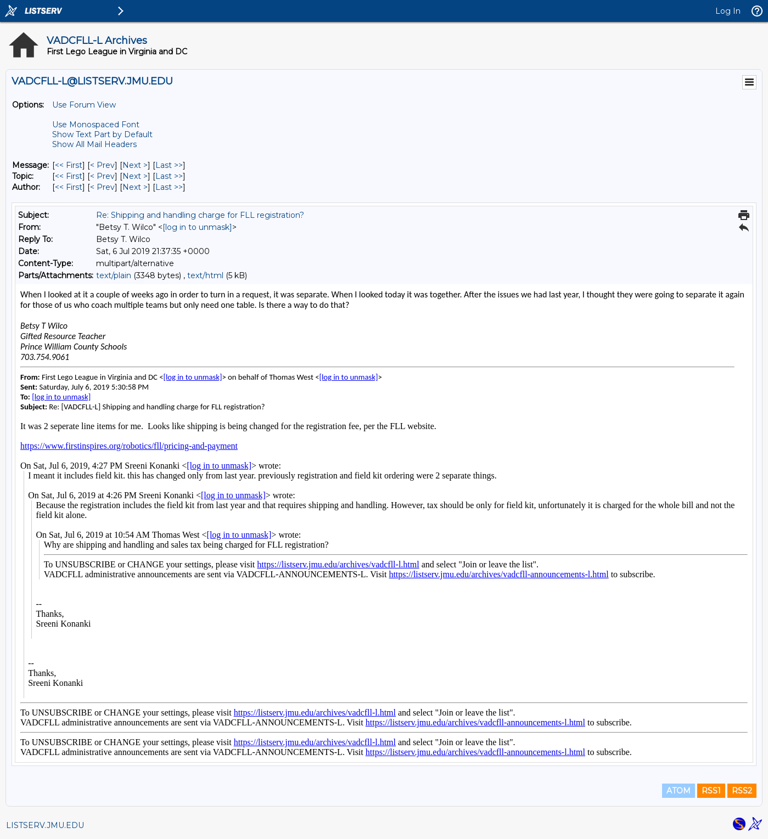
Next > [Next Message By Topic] (135, 176)
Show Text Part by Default (102, 134)
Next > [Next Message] (135, 165)
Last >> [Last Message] (169, 165)
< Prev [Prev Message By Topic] (102, 176)
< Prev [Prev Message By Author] (102, 187)
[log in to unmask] (197, 227)
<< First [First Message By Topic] (68, 176)
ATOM (678, 791)
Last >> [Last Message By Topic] (169, 176)
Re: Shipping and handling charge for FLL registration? (200, 215)
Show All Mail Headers (94, 144)
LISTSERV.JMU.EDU (45, 825)
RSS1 (711, 791)
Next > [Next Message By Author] (135, 187)
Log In (728, 11)
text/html (205, 275)
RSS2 (742, 791)
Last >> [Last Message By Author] (169, 187)
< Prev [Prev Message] (102, 165)
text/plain (113, 275)
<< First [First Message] (68, 165)
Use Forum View (84, 105)
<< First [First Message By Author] (68, 187)
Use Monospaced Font (95, 124)
